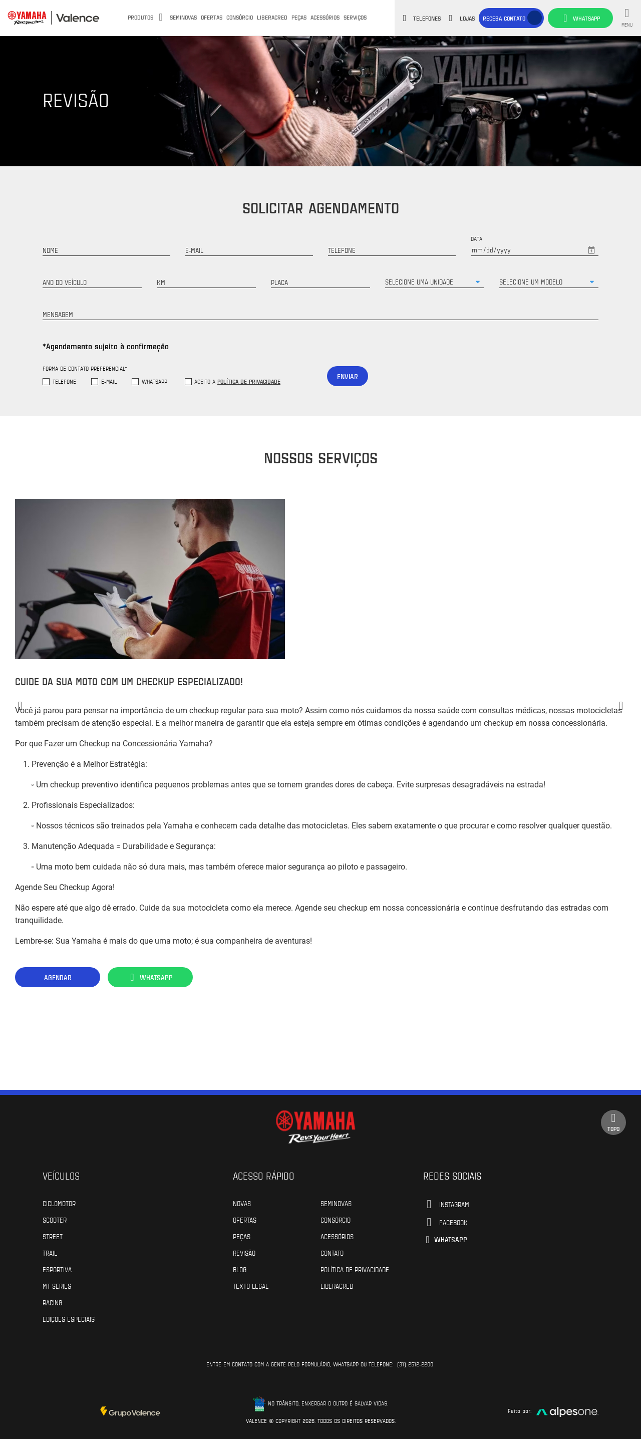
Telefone (64, 381)
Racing (52, 1302)
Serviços (355, 17)
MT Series (57, 1285)
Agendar (58, 977)
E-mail (109, 381)
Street (53, 1236)
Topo (613, 1122)
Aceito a (237, 381)
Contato (332, 1252)
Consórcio (239, 17)
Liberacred (272, 17)
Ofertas (211, 17)
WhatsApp (154, 381)
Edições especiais (69, 1318)
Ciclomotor (59, 1203)
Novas (242, 1203)
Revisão (244, 1252)
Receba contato (504, 18)
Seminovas (183, 17)
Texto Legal (250, 1285)
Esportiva (57, 1269)
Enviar (347, 376)
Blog (239, 1269)
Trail (50, 1252)
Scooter (55, 1219)
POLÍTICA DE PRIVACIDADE (354, 1269)
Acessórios (325, 17)
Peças (298, 17)
